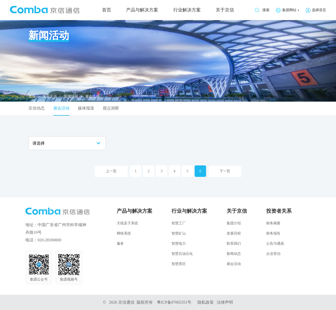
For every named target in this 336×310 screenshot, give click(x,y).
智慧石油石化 (182, 253)
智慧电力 (179, 243)
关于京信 (225, 10)
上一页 (111, 171)
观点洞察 (111, 108)
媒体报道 (86, 108)
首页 (106, 10)
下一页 (225, 171)
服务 (120, 243)
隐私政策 (206, 302)
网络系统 (124, 233)
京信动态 (36, 108)
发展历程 (234, 233)
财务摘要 (273, 223)
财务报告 (273, 233)
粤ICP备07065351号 (174, 302)
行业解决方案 (187, 10)
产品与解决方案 (142, 10)
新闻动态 (234, 253)
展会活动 (61, 108)
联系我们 (234, 243)
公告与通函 (275, 243)
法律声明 (225, 302)
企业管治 (273, 253)
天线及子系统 (127, 223)
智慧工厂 (179, 223)
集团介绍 (234, 223)
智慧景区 (179, 264)
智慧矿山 (179, 233)
